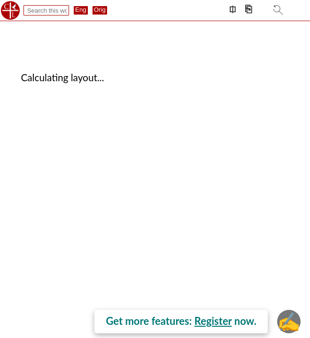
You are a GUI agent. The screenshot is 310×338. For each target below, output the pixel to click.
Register (213, 321)
